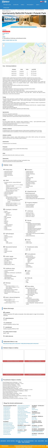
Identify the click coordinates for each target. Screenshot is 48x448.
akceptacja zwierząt (21, 431)
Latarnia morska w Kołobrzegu (34, 374)
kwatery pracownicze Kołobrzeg (24, 405)
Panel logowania (26, 442)
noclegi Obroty (6, 419)
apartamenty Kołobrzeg (7, 424)
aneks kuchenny (35, 409)
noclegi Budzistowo (7, 406)
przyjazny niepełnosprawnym (37, 431)
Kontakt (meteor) (11, 440)
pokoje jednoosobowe (22, 426)
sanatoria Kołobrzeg (21, 419)
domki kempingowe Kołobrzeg (9, 427)
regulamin (18, 440)
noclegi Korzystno (6, 416)
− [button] (3, 46)
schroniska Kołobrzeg (22, 421)
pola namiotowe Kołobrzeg (23, 416)
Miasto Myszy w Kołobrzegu (13, 361)
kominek (33, 414)
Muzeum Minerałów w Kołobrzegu (13, 374)
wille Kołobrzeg (20, 423)
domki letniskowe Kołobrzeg (8, 428)
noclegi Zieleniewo (6, 408)
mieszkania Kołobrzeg (22, 408)
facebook (3, 440)
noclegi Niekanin (6, 409)
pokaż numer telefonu (6, 31)
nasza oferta (41, 440)
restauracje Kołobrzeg (22, 418)
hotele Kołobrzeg (6, 432)
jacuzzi (33, 423)
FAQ (22, 440)
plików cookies (11, 445)
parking (19, 432)
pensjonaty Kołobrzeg (22, 414)
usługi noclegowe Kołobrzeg (23, 422)
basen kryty (34, 417)
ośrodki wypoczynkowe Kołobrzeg (24, 412)
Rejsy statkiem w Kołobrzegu (35, 361)
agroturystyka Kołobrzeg (8, 422)
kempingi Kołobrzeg (7, 434)
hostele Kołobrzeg (6, 431)
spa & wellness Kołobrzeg (22, 411)
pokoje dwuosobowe (21, 428)
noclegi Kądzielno (6, 411)
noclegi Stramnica (6, 412)
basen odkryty (34, 419)
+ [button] (3, 44)
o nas (36, 440)
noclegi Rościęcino (6, 418)
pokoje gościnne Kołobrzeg (23, 415)
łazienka (33, 408)
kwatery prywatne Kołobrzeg (23, 407)
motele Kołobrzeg (21, 409)
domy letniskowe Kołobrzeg (8, 425)
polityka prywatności (29, 440)
